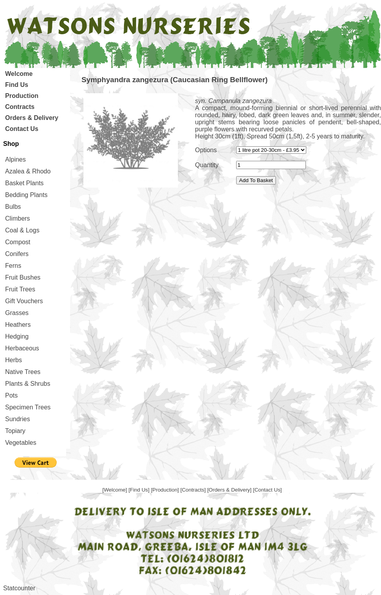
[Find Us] (139, 490)
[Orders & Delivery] (230, 490)
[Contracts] (193, 490)
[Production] (165, 490)
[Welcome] (115, 490)
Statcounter (19, 588)
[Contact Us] (267, 490)
